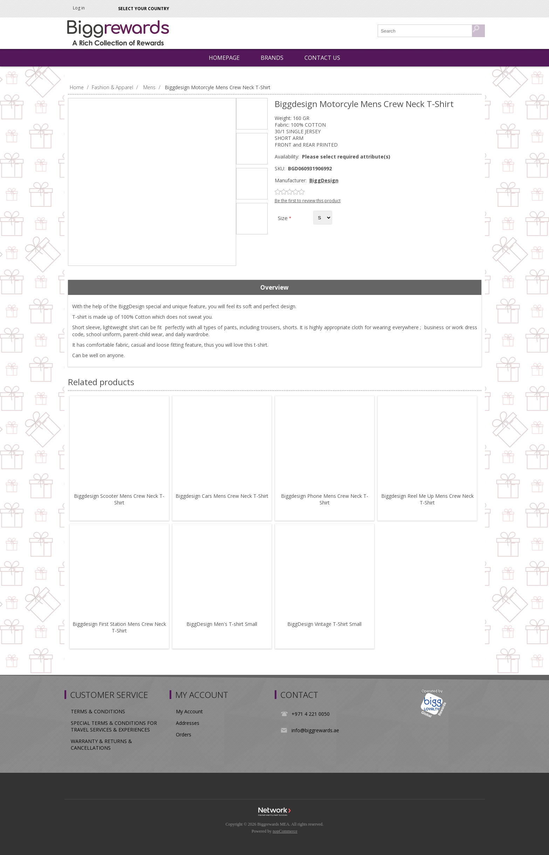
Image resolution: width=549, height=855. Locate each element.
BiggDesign (323, 180)
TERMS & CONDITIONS (98, 711)
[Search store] (425, 30)
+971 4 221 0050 (310, 714)
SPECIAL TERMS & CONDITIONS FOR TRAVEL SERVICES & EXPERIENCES (114, 726)
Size (283, 217)
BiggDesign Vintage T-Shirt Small (324, 624)
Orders (183, 734)
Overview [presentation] (274, 287)
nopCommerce (285, 831)
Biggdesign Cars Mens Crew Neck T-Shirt (222, 496)
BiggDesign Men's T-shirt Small (221, 624)
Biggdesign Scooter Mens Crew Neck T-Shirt (119, 499)
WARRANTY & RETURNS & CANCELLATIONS (101, 744)
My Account (189, 711)
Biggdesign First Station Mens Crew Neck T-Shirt (119, 627)
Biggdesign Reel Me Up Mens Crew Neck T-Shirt (427, 499)
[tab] (274, 287)
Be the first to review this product (308, 201)
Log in (79, 8)
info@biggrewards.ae (315, 730)
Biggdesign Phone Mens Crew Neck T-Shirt (324, 499)
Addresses (187, 723)
